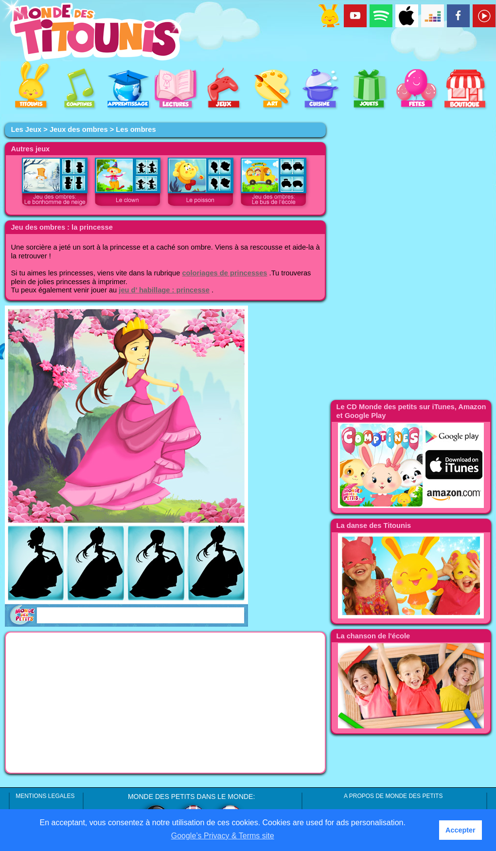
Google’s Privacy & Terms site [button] (222, 836)
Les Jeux (26, 129)
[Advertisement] (165, 702)
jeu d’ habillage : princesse (164, 290)
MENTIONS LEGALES (45, 796)
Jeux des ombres (79, 129)
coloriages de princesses (224, 273)
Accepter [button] (460, 830)
